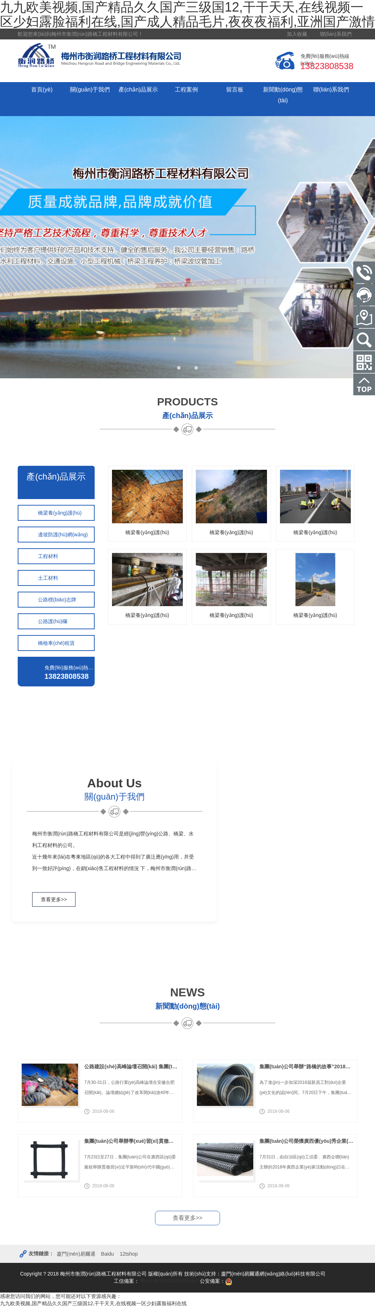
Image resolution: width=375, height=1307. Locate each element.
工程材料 (48, 556)
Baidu (107, 1254)
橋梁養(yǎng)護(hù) (60, 513)
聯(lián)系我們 (336, 34)
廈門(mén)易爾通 (76, 1254)
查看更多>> (54, 899)
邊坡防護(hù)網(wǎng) (63, 534)
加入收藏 (297, 34)
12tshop (129, 1254)
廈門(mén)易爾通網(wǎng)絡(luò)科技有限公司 (273, 1274)
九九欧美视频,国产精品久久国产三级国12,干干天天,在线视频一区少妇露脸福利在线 (93, 1303)
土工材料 (48, 578)
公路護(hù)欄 (52, 621)
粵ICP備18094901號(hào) (168, 1281)
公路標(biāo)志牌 (57, 600)
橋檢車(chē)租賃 (56, 643)
